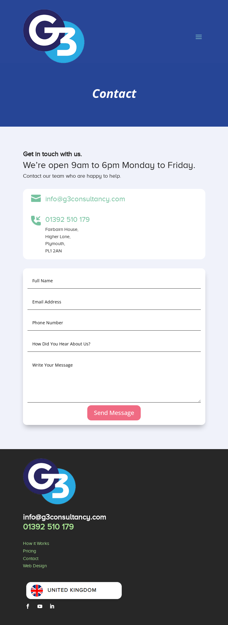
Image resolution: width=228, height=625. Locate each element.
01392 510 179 (67, 219)
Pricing (29, 551)
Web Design (35, 565)
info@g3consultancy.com (85, 199)
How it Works (36, 543)
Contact (30, 558)
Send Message (114, 413)
